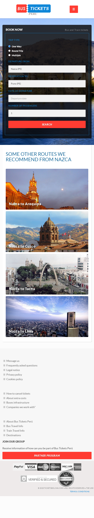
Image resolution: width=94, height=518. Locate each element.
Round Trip (15, 51)
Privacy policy (14, 374)
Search (47, 124)
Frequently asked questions (21, 365)
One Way (15, 46)
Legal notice (13, 370)
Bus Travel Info (14, 426)
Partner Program (47, 455)
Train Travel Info (15, 430)
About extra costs (16, 398)
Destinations (13, 435)
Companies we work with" (20, 407)
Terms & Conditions (79, 492)
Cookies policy (14, 379)
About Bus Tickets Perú (19, 421)
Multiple (14, 55)
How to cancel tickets (18, 393)
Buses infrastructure (17, 402)
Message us (12, 360)
